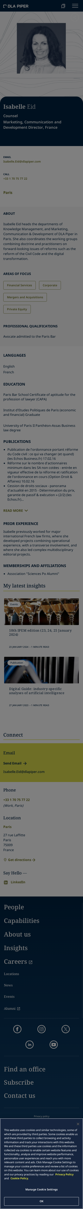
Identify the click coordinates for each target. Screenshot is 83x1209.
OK (41, 1201)
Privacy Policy (64, 1174)
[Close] (78, 1124)
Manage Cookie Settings (41, 1189)
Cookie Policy (19, 1178)
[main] (41, 1163)
